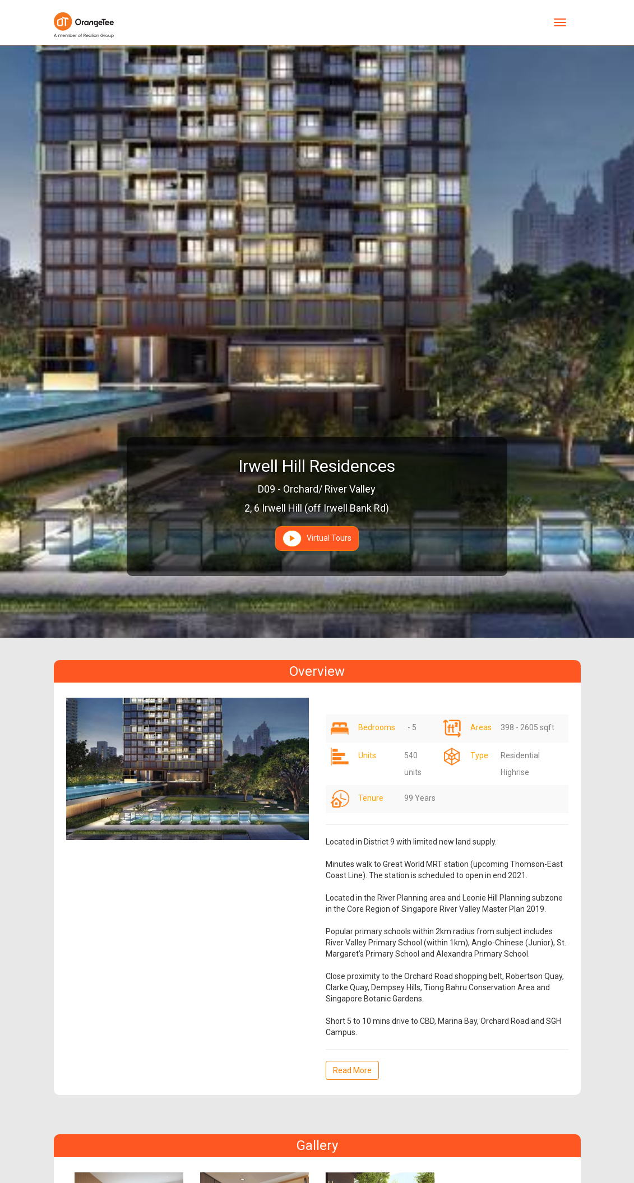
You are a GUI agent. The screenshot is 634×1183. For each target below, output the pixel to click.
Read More (352, 1070)
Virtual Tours (317, 538)
